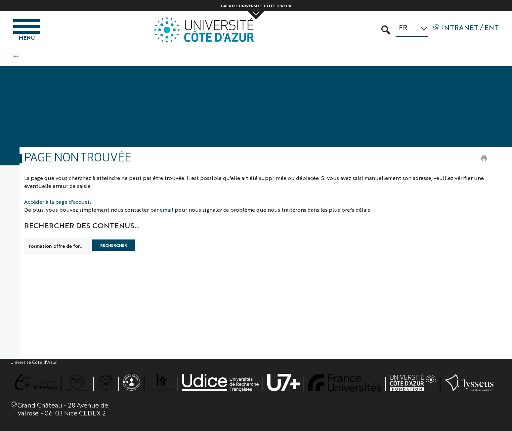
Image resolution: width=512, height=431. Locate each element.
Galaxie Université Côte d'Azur (256, 5)
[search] (57, 246)
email (166, 209)
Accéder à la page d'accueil (57, 201)
